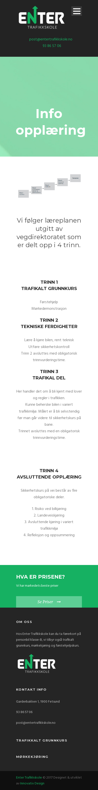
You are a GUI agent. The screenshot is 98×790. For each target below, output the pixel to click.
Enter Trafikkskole (29, 778)
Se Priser (45, 601)
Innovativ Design (32, 783)
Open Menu (76, 11)
